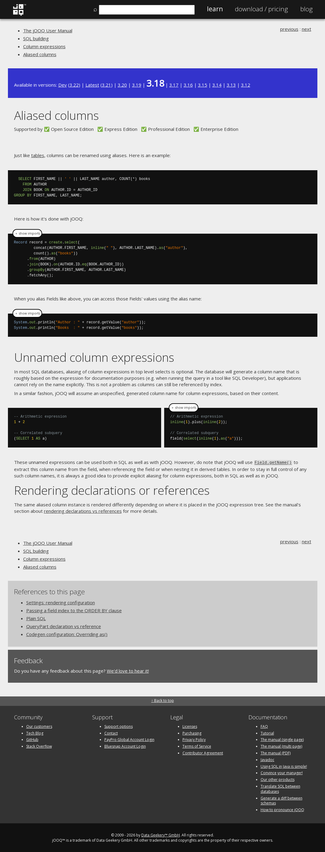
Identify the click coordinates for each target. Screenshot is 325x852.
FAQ (264, 725)
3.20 (122, 85)
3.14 (217, 85)
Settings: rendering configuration (60, 602)
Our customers (39, 725)
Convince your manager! (282, 772)
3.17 (174, 85)
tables (37, 155)
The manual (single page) (282, 739)
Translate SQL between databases (280, 788)
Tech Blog (34, 732)
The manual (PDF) (276, 752)
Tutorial (267, 732)
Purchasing (191, 732)
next (306, 29)
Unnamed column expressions (94, 357)
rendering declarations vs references (83, 510)
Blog (306, 9)
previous (289, 29)
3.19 (136, 85)
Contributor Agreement (202, 752)
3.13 (231, 85)
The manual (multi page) (281, 745)
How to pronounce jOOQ (282, 809)
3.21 (106, 85)
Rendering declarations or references (112, 489)
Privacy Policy (194, 739)
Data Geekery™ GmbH (160, 834)
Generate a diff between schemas (281, 800)
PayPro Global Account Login (129, 739)
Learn (215, 9)
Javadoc (267, 759)
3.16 (188, 85)
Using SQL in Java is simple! (284, 765)
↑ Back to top (162, 700)
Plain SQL (36, 618)
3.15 (202, 85)
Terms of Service (196, 745)
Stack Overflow (39, 745)
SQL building (36, 38)
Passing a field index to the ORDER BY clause (74, 610)
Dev (62, 85)
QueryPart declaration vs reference (63, 626)
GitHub (32, 739)
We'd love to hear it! (128, 670)
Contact (111, 732)
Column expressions (44, 46)
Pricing (261, 9)
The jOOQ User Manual (47, 30)
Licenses (189, 725)
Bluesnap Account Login (125, 745)
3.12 (245, 85)
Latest (92, 85)
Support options (118, 725)
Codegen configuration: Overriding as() (66, 634)
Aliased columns (39, 54)
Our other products (277, 779)
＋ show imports (27, 233)
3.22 (74, 85)
